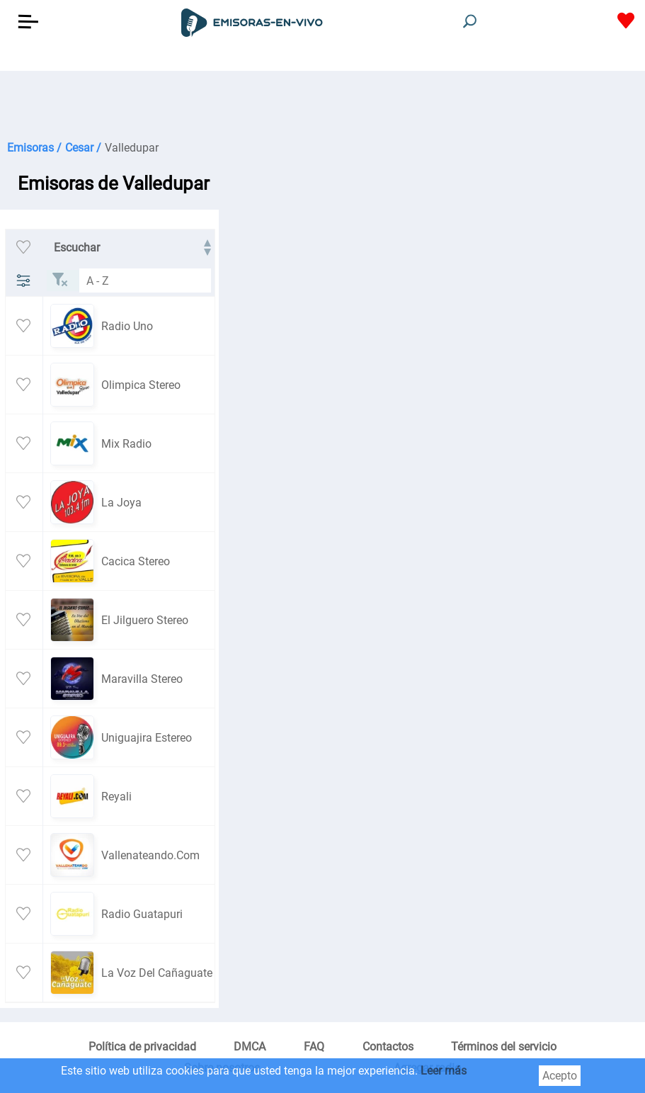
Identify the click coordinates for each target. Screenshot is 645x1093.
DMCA (250, 1046)
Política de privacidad (142, 1046)
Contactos (388, 1046)
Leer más (444, 1070)
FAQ (314, 1046)
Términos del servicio (503, 1046)
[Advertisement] (322, 106)
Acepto (559, 1075)
